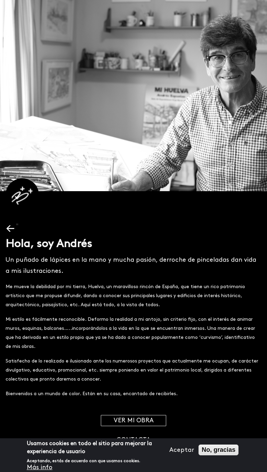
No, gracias (218, 449)
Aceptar (181, 450)
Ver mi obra (134, 420)
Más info (39, 467)
